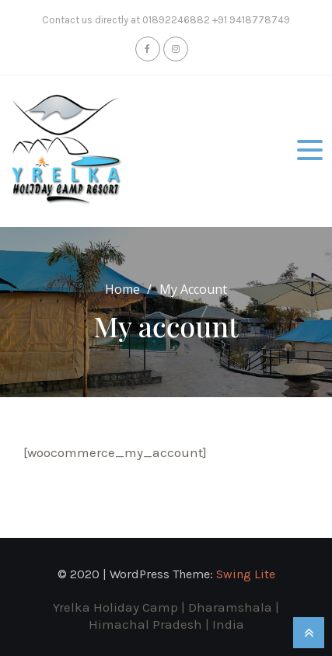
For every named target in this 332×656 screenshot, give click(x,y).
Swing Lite (245, 574)
